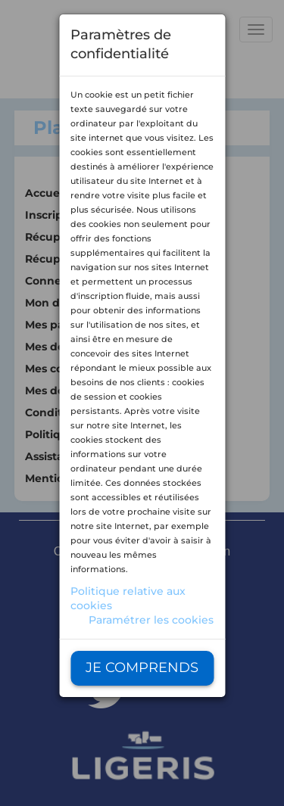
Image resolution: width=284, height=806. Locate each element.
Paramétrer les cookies (151, 620)
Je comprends (142, 667)
